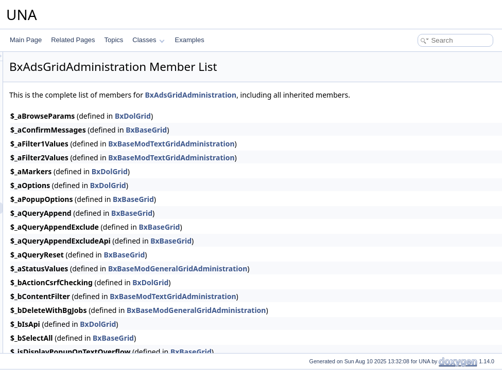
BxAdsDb (58, 106)
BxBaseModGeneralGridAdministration (306, 268)
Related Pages (73, 40)
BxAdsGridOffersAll (71, 276)
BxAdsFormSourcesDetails (81, 196)
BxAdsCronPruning (71, 95)
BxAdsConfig (62, 72)
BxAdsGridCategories (74, 219)
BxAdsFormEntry (68, 129)
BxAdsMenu (61, 287)
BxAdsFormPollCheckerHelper (87, 162)
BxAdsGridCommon (72, 230)
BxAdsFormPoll (66, 151)
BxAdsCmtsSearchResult (79, 61)
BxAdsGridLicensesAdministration (91, 253)
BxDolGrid (262, 116)
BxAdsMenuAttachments (78, 298)
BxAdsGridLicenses (72, 242)
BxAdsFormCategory (73, 117)
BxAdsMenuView (68, 332)
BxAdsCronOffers (69, 83)
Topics (113, 40)
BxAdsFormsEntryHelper (79, 174)
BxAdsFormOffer (68, 140)
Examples (189, 40)
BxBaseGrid (275, 130)
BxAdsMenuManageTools (80, 309)
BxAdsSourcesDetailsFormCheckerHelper (102, 185)
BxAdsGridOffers (68, 264)
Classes (148, 40)
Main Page (26, 40)
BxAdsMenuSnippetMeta (79, 321)
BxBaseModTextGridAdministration (300, 144)
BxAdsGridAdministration (79, 208)
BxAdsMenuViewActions (78, 343)
